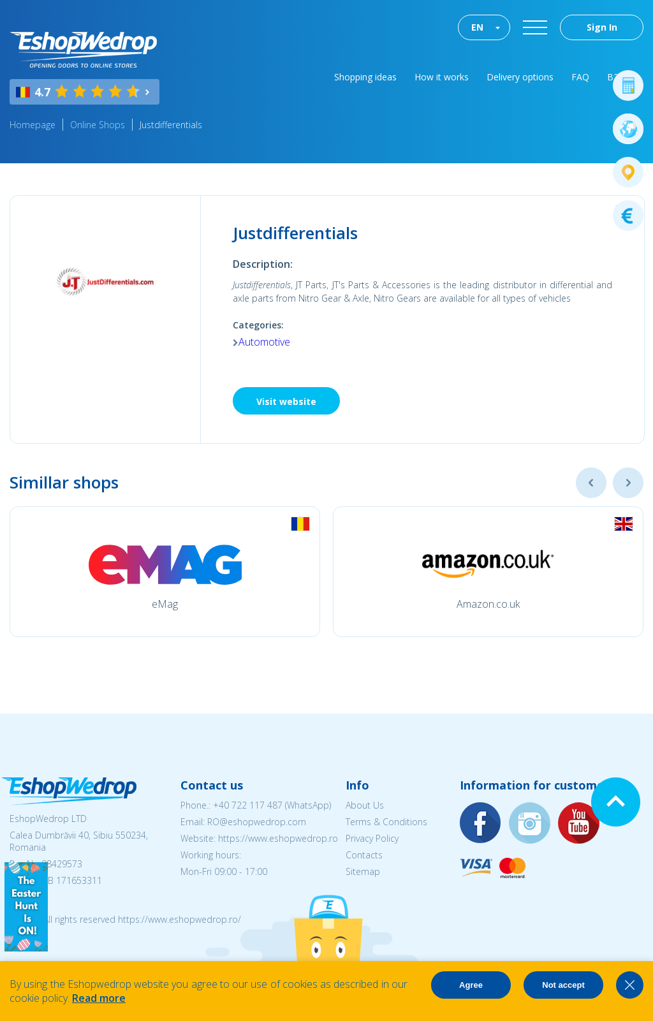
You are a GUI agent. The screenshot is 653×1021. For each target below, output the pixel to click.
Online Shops (97, 125)
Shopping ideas (365, 77)
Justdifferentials (171, 125)
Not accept (563, 985)
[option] (165, 571)
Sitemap (363, 871)
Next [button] (628, 482)
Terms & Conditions (386, 822)
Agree (471, 985)
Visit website (286, 401)
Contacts (364, 855)
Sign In (602, 27)
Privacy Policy (372, 838)
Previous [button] (591, 482)
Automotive (264, 342)
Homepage (32, 125)
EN (477, 27)
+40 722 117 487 (247, 805)
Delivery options (520, 77)
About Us (365, 805)
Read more (99, 998)
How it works (442, 77)
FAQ (580, 77)
